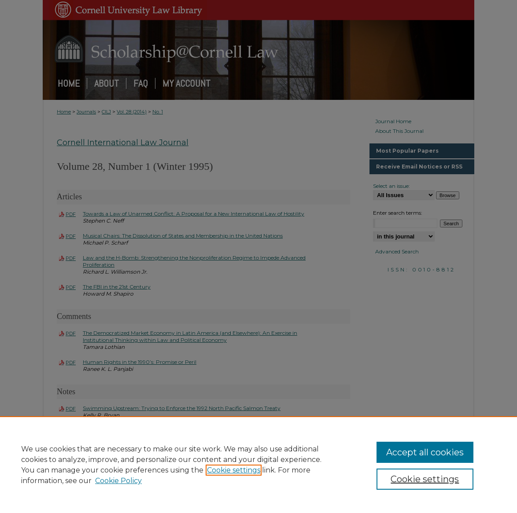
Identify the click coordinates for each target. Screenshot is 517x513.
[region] (258, 464)
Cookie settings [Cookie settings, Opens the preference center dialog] (425, 479)
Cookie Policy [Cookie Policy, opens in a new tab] (118, 480)
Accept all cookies (425, 452)
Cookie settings (233, 470)
